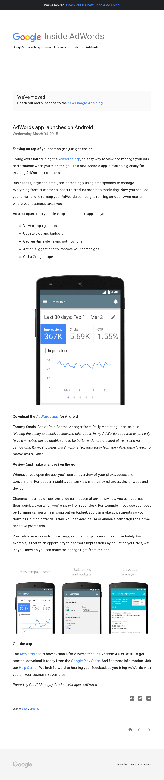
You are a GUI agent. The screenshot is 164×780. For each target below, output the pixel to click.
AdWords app (69, 159)
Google (122, 764)
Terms (147, 764)
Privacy (135, 764)
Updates (34, 708)
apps (25, 708)
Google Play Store (85, 661)
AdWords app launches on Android (53, 127)
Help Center (28, 667)
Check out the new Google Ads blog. (93, 5)
